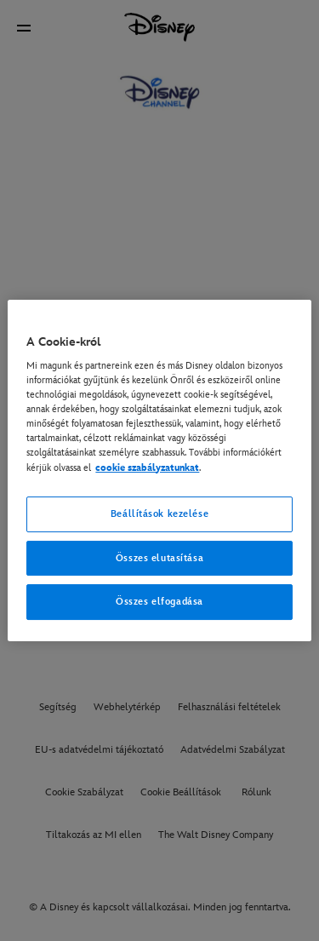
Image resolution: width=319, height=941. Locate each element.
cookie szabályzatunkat (147, 467)
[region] (159, 471)
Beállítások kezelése (159, 513)
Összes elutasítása (159, 558)
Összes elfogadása (159, 602)
